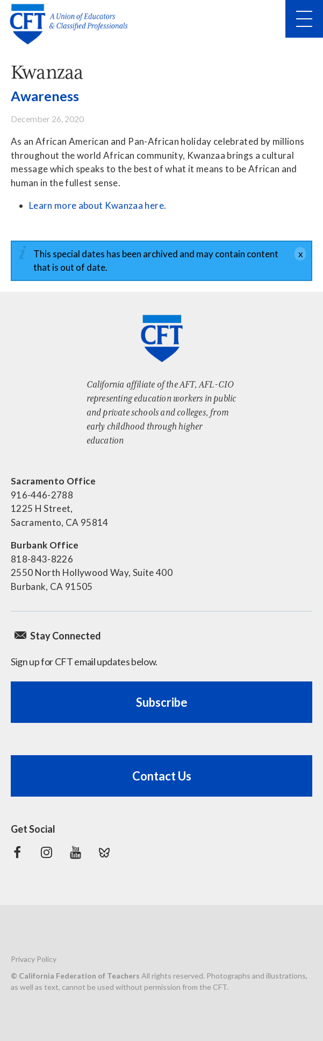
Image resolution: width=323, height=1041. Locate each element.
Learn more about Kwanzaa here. (97, 205)
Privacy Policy (33, 958)
